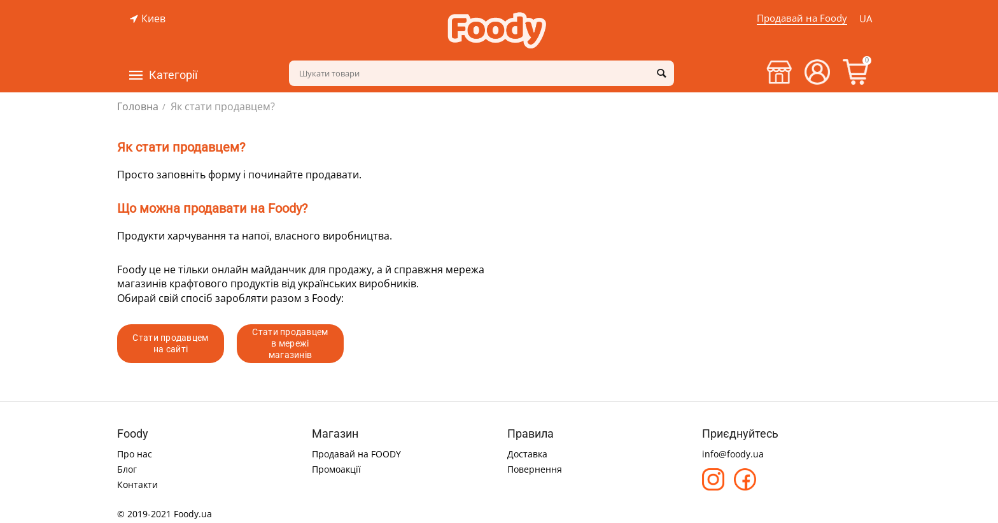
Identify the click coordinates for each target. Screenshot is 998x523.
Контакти (137, 484)
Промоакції (336, 469)
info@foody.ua (733, 454)
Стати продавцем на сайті (170, 343)
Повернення (534, 469)
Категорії (173, 75)
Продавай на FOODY (356, 454)
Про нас (134, 454)
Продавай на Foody (802, 17)
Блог (127, 469)
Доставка (527, 454)
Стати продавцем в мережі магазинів (290, 343)
